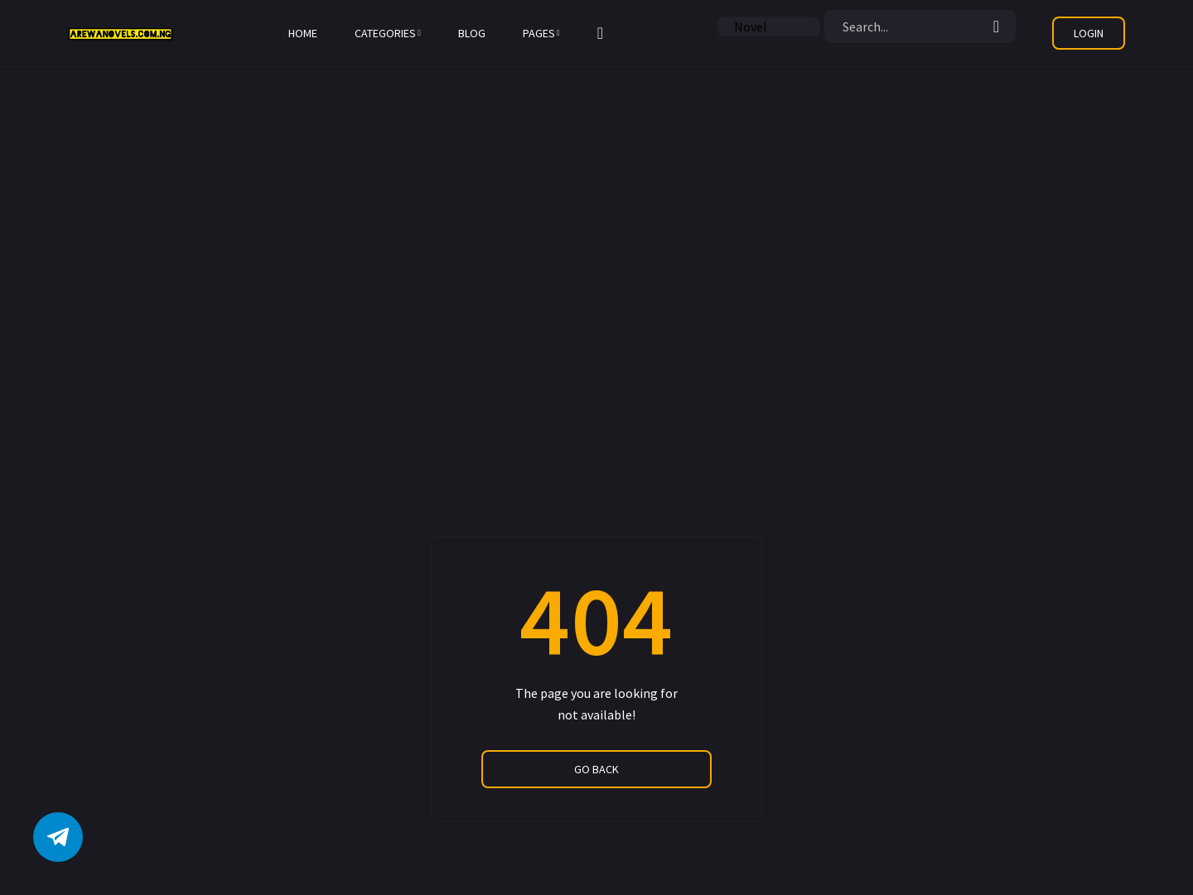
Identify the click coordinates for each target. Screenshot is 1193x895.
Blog (471, 33)
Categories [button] (388, 33)
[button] (600, 33)
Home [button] (302, 33)
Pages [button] (541, 33)
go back (596, 769)
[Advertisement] (497, 116)
